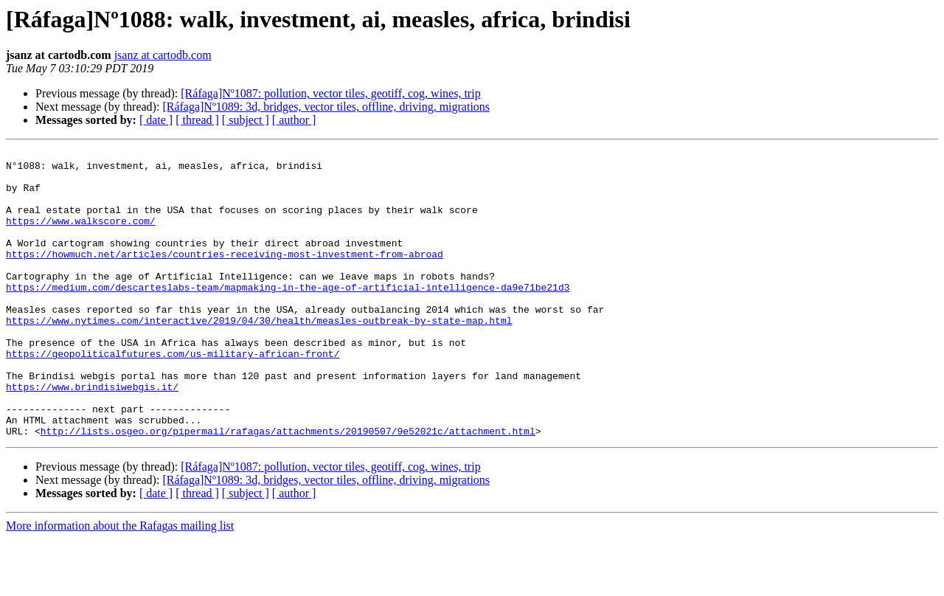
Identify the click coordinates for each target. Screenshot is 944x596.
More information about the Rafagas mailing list (120, 583)
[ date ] (156, 120)
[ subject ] (245, 120)
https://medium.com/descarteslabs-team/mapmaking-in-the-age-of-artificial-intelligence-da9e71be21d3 (287, 315)
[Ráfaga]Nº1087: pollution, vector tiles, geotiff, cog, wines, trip (330, 93)
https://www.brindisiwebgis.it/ (92, 435)
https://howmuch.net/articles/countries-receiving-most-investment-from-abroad (224, 276)
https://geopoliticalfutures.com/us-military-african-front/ (172, 395)
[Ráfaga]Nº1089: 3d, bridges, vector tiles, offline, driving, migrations (326, 106)
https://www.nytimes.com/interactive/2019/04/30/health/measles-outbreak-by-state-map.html (259, 355)
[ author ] (294, 120)
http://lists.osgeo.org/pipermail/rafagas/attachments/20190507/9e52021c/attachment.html (288, 488)
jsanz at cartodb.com (163, 55)
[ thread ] (197, 120)
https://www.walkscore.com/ (81, 236)
